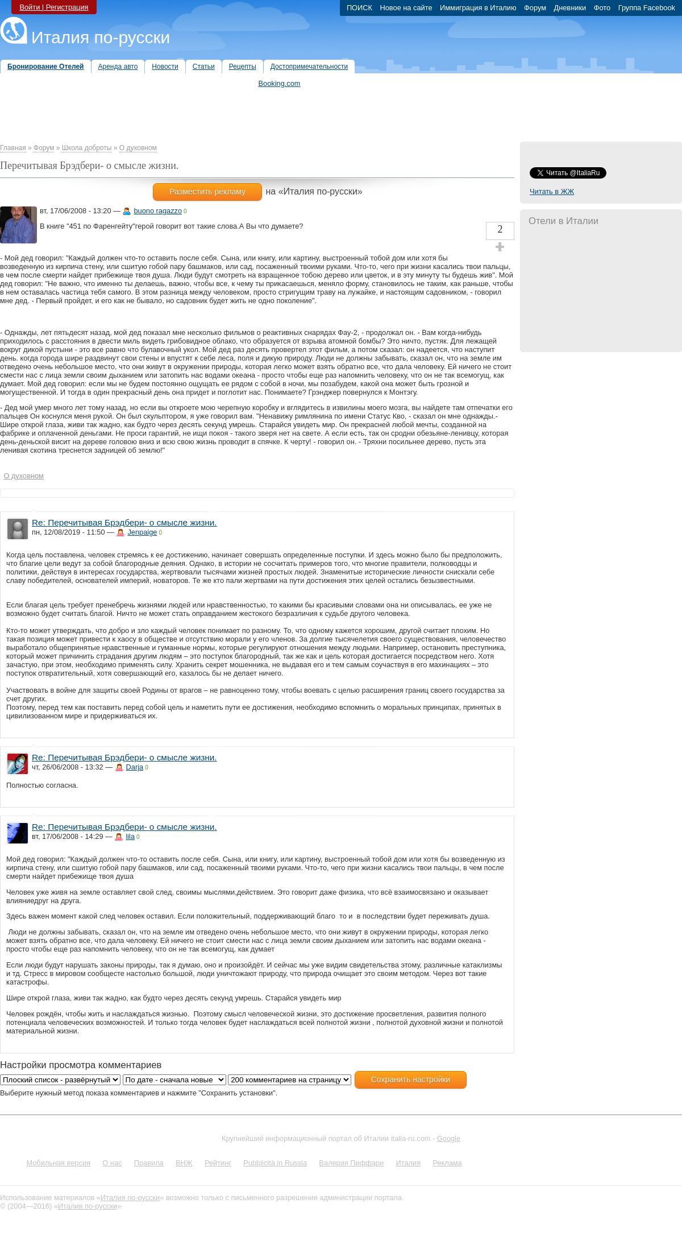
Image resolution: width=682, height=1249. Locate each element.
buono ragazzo (158, 210)
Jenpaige (142, 532)
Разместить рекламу (207, 191)
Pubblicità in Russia (275, 1163)
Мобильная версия (58, 1163)
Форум (44, 148)
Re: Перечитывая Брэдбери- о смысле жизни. (124, 522)
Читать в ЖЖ (552, 191)
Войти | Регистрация (53, 7)
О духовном (138, 148)
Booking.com (280, 83)
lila (130, 836)
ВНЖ (184, 1163)
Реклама (447, 1163)
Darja (135, 767)
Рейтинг (218, 1163)
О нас (112, 1163)
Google (448, 1138)
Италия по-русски (100, 37)
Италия (408, 1163)
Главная (13, 148)
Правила (149, 1163)
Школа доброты (87, 148)
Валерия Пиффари (351, 1163)
